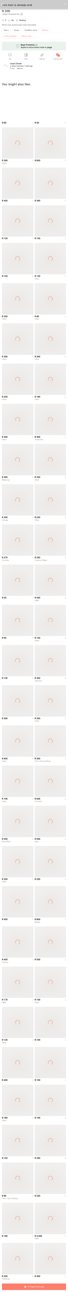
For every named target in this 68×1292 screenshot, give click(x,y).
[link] (58, 56)
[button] (10, 56)
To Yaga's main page (34, 1286)
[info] (31, 31)
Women (45, 30)
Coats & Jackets (10, 36)
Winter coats (26, 36)
